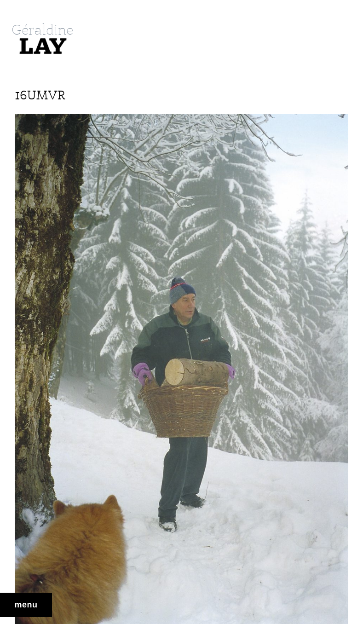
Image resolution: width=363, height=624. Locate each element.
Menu (26, 604)
